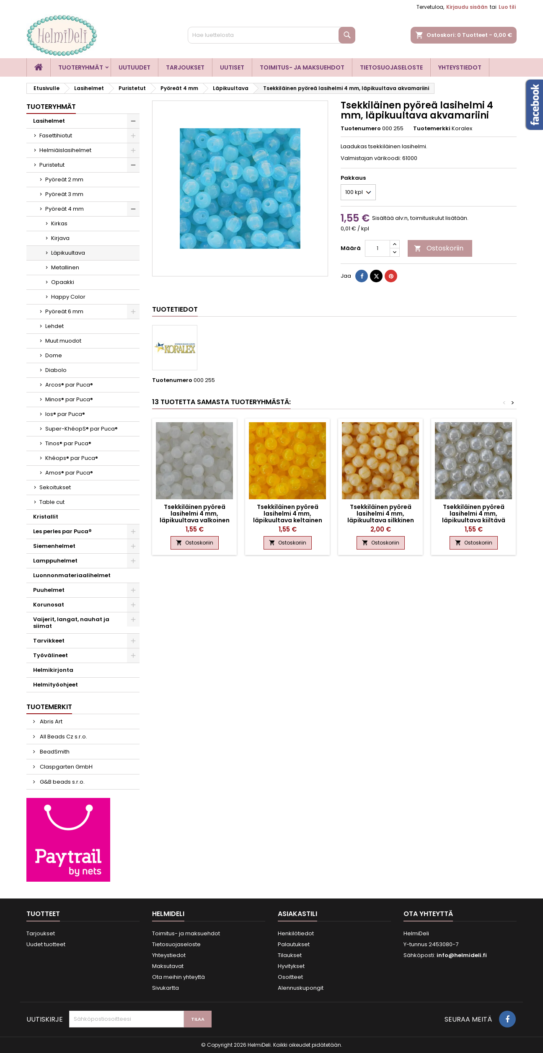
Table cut (52, 502)
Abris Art (50, 721)
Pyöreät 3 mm (64, 194)
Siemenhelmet (54, 546)
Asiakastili (297, 914)
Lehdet (54, 326)
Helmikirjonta (53, 670)
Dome (53, 355)
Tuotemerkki (431, 128)
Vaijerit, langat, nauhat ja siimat (71, 622)
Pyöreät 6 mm (64, 311)
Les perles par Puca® (62, 531)
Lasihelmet (49, 121)
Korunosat (48, 605)
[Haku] (271, 35)
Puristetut (52, 165)
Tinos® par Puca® (68, 443)
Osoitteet (290, 977)
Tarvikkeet (49, 641)
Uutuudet (134, 67)
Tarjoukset (185, 67)
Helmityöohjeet (55, 685)
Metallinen (65, 267)
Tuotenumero (361, 128)
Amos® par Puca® (69, 473)
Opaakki (62, 282)
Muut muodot (63, 341)
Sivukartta (165, 988)
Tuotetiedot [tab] (175, 309)
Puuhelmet (49, 590)
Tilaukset (290, 955)
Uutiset (232, 67)
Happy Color (68, 297)
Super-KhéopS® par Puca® (81, 429)
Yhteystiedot (459, 67)
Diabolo (56, 370)
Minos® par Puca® (69, 399)
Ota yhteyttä (428, 914)
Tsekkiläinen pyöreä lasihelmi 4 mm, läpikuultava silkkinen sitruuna (380, 517)
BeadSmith (54, 752)
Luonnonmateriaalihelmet (72, 575)
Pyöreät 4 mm (64, 209)
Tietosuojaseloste (391, 67)
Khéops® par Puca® (71, 458)
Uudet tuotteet (45, 944)
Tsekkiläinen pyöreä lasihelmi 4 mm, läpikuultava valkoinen (195, 513)
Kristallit (45, 517)
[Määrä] (377, 248)
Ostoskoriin (438, 248)
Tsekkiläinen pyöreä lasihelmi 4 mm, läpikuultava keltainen (287, 513)
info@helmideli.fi (462, 955)
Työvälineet (50, 655)
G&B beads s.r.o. (62, 782)
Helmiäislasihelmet (65, 150)
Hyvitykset (291, 966)
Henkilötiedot (296, 933)
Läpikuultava (68, 253)
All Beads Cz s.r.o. (63, 737)
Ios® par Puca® (65, 414)
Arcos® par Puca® (69, 385)
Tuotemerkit (49, 707)
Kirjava (60, 238)
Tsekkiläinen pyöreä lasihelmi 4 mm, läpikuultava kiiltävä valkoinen (473, 517)
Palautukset (294, 944)
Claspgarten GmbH (66, 767)
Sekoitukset (55, 487)
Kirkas (59, 223)
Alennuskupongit (300, 988)
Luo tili (507, 6)
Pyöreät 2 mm (64, 179)
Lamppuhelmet (55, 561)
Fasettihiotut (55, 135)
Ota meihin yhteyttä (178, 977)
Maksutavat (168, 966)
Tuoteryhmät (80, 67)
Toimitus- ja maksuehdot (302, 67)
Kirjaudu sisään (467, 6)
